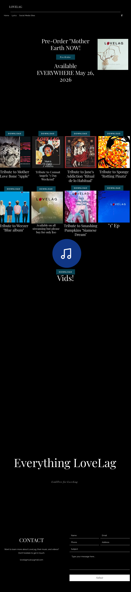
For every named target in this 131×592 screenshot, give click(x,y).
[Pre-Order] (65, 57)
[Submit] (99, 578)
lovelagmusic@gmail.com (31, 560)
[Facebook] (122, 15)
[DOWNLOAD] (14, 133)
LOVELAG (15, 7)
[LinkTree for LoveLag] (65, 481)
